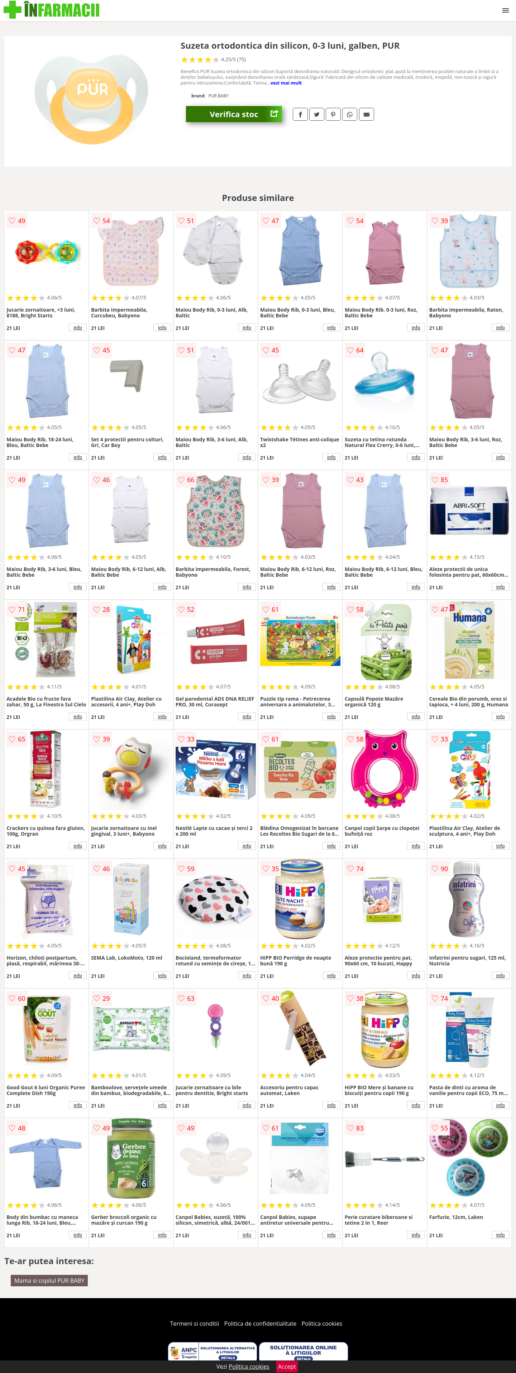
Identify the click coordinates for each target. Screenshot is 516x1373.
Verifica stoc (246, 114)
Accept (287, 1366)
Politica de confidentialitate (260, 1324)
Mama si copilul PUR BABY (49, 1281)
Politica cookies (322, 1324)
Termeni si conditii (194, 1324)
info (77, 327)
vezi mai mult (286, 83)
